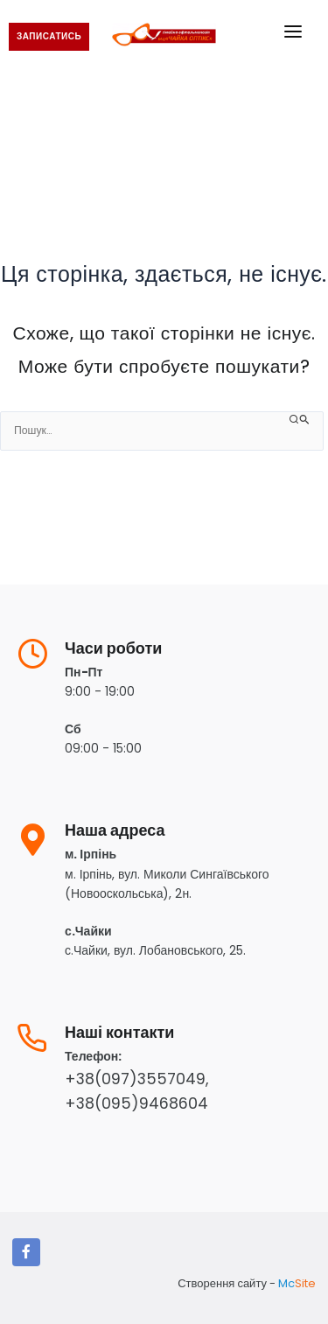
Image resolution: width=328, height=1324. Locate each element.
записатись (49, 36)
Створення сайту (222, 1283)
